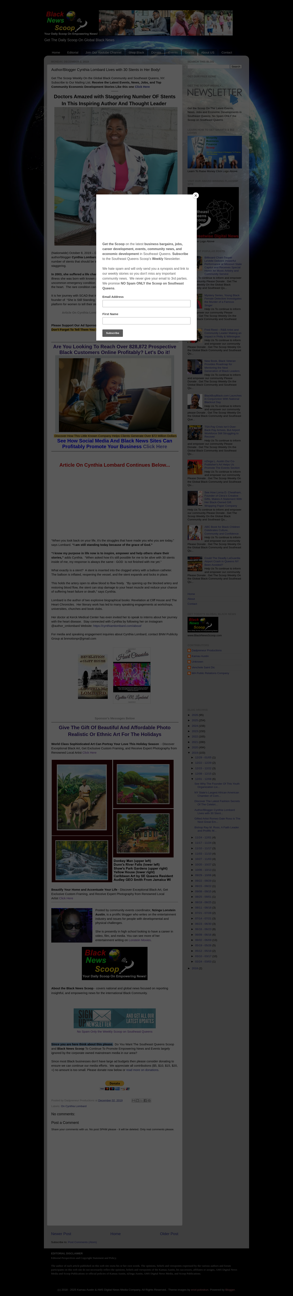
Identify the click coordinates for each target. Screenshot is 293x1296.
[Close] (196, 195)
